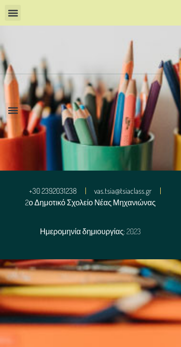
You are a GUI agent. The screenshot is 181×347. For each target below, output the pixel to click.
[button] (13, 13)
